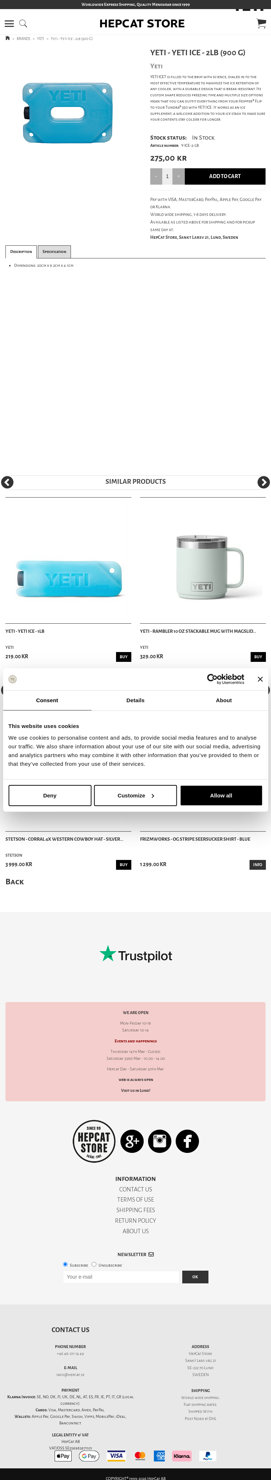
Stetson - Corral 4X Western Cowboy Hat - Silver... (64, 839)
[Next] (264, 482)
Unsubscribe (110, 1265)
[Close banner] (260, 679)
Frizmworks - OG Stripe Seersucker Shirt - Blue (195, 839)
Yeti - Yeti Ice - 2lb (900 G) (72, 38)
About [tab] (224, 700)
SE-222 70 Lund (200, 1368)
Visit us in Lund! (135, 1090)
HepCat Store (200, 1353)
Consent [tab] (47, 700)
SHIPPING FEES (135, 1210)
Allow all (221, 795)
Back (14, 881)
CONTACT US (135, 1189)
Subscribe (79, 1265)
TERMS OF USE (135, 1199)
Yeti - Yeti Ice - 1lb (24, 631)
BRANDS (23, 38)
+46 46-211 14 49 (70, 1353)
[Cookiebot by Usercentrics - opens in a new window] (212, 679)
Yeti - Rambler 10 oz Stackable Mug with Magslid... (198, 631)
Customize (135, 795)
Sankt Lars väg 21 (200, 1360)
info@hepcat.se (70, 1375)
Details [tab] (136, 700)
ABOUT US (136, 1231)
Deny (50, 795)
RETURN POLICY (135, 1220)
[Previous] (7, 482)
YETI (40, 38)
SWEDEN (200, 1375)
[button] (9, 24)
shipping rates (203, 1404)
